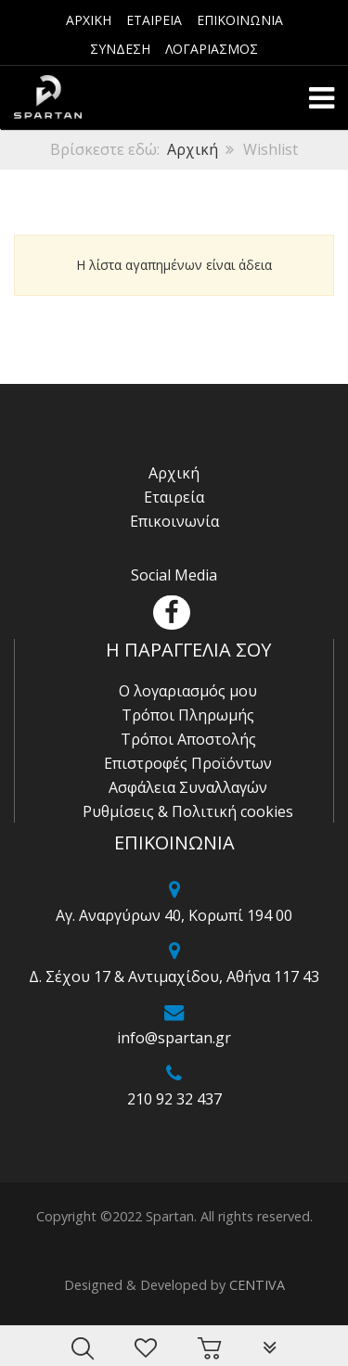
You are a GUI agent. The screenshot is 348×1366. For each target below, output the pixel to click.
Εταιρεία (174, 497)
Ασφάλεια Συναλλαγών (188, 787)
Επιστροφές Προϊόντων (188, 763)
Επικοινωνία (174, 521)
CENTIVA (257, 1285)
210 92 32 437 (174, 1099)
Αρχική (192, 149)
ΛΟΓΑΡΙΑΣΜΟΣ (211, 48)
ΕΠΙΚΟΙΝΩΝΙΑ (240, 20)
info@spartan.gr (174, 1038)
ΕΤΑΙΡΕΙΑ (154, 20)
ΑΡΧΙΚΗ (88, 20)
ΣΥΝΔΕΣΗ (120, 48)
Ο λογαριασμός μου (188, 691)
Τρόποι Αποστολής (188, 739)
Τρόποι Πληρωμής (188, 715)
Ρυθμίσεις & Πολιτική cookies (188, 811)
